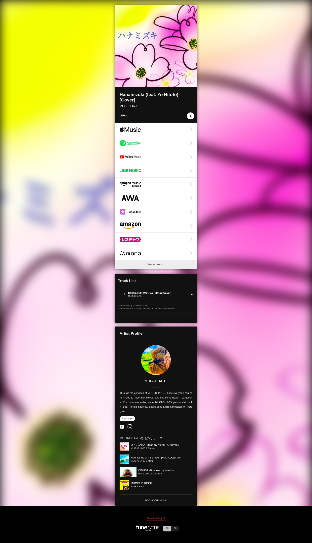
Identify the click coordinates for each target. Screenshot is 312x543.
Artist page (127, 418)
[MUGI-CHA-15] (156, 360)
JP (175, 528)
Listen (123, 115)
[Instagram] (130, 428)
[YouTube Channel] (122, 427)
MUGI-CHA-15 (129, 106)
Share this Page (156, 518)
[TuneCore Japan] (148, 530)
